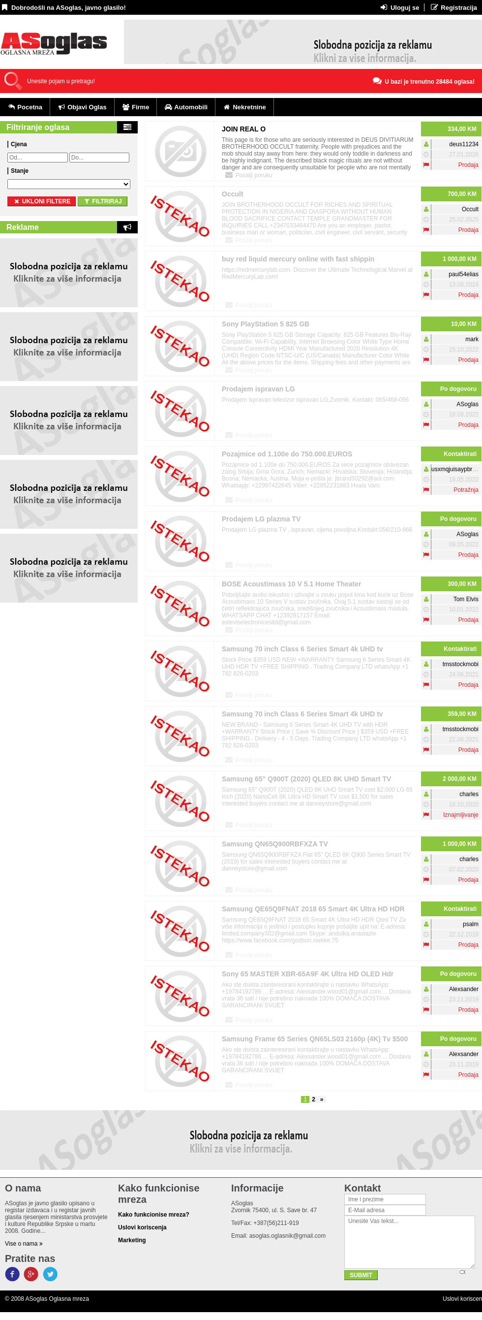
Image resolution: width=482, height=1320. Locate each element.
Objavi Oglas (82, 107)
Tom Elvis (466, 599)
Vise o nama (24, 1243)
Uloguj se (399, 7)
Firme (136, 107)
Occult (232, 194)
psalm (471, 924)
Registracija (453, 7)
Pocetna (24, 107)
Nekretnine (244, 107)
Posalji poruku (248, 175)
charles (469, 794)
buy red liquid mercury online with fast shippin (298, 259)
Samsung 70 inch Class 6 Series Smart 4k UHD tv (302, 649)
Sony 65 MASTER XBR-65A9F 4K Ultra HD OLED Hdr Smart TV (307, 975)
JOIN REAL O (244, 129)
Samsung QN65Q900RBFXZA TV (275, 844)
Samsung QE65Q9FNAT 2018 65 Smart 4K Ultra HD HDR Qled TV (313, 910)
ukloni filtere (41, 201)
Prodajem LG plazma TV (261, 519)
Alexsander (464, 989)
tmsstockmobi (461, 664)
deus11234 (464, 144)
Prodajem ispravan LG (258, 389)
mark (472, 339)
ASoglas (467, 404)
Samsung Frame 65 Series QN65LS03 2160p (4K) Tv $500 (315, 1039)
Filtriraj (102, 201)
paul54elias (464, 274)
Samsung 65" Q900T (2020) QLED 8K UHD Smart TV (306, 779)
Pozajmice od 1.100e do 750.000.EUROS (287, 454)
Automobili (186, 107)
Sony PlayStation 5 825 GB (265, 324)
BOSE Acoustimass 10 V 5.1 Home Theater (291, 584)
